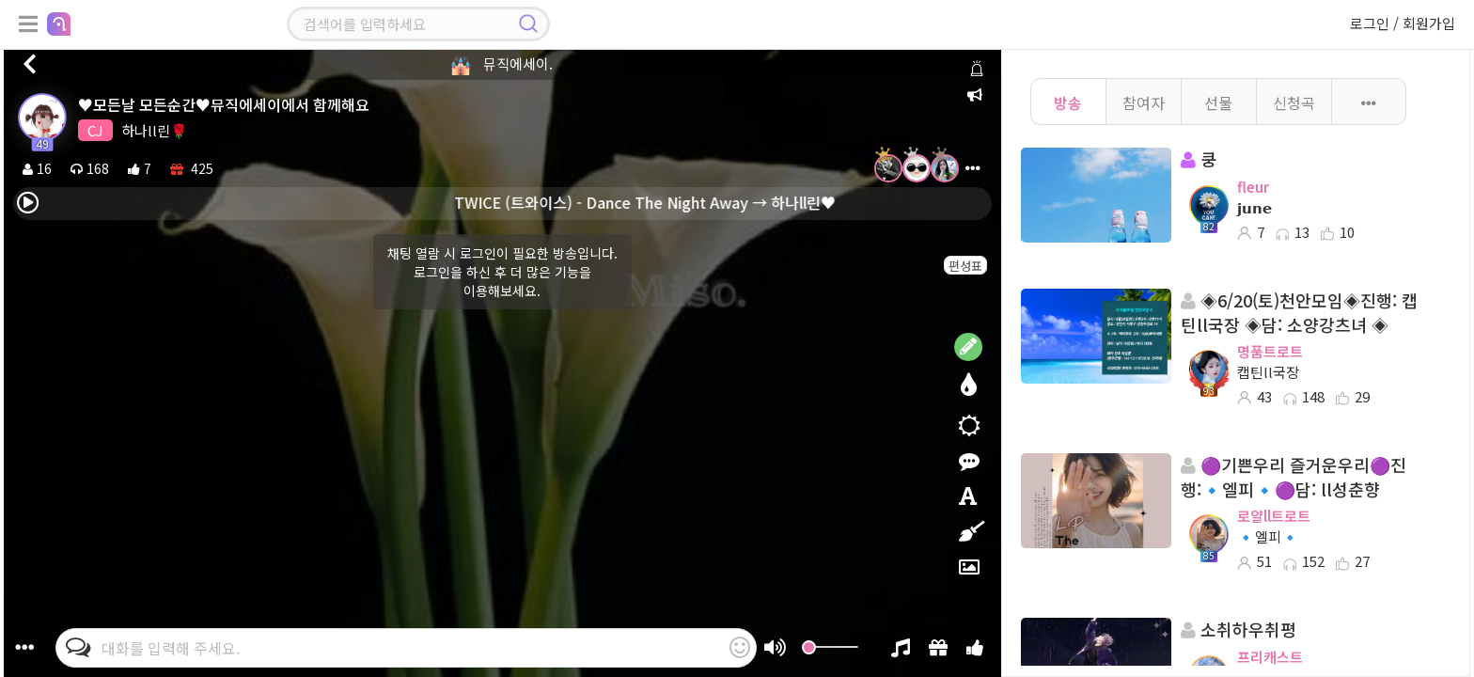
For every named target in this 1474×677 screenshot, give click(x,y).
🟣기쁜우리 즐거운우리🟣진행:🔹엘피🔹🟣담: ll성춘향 (1293, 477)
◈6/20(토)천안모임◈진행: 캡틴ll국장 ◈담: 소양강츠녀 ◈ (1299, 313)
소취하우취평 (1238, 629)
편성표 (965, 266)
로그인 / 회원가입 (1402, 23)
